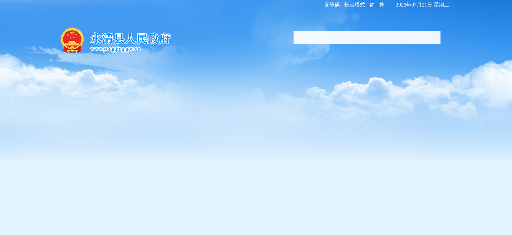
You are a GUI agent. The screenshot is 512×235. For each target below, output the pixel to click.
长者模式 (354, 5)
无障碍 (332, 5)
